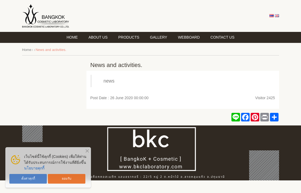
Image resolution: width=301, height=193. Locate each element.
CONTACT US (223, 37)
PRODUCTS (128, 37)
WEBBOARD (189, 37)
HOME (72, 37)
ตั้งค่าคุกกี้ (28, 178)
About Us (98, 37)
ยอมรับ (66, 178)
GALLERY (158, 37)
